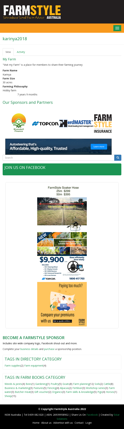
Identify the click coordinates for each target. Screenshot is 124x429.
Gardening (41, 384)
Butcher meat (23, 392)
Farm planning (81, 384)
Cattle (107, 384)
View (9, 53)
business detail (28, 349)
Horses (110, 392)
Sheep (8, 395)
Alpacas (64, 387)
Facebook (92, 414)
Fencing (51, 387)
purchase (49, 349)
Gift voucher (41, 392)
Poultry (55, 384)
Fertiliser (77, 387)
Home (36, 422)
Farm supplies (13, 365)
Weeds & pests (13, 384)
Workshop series (95, 387)
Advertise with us (63, 422)
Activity (21, 52)
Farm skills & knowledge (80, 392)
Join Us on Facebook (25, 167)
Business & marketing (17, 387)
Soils (97, 384)
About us (46, 422)
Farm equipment (33, 365)
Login (88, 422)
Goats (66, 384)
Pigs (99, 392)
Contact (79, 422)
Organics (57, 392)
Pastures (38, 387)
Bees (29, 384)
